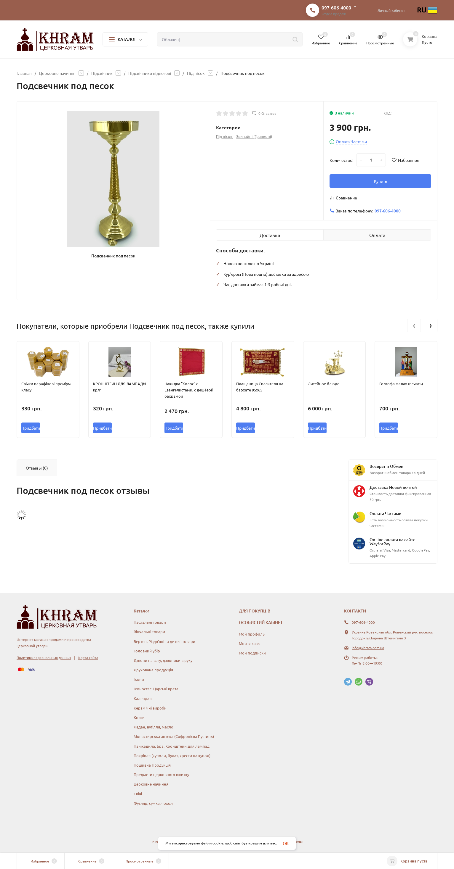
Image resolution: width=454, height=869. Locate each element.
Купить (380, 181)
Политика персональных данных (44, 657)
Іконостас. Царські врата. (156, 688)
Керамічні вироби (150, 707)
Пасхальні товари (150, 622)
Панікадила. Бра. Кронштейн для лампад (172, 746)
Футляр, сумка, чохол (153, 803)
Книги (139, 717)
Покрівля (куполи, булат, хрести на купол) (172, 755)
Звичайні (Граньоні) (254, 136)
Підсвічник (102, 73)
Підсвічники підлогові (149, 73)
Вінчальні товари (149, 631)
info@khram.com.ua (368, 647)
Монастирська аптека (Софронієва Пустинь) (174, 736)
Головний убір (147, 650)
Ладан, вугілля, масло (153, 726)
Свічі (138, 793)
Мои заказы (249, 643)
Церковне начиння (57, 73)
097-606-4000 (336, 7)
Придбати (30, 428)
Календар (143, 698)
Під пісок (196, 73)
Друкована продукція (153, 669)
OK (286, 843)
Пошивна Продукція (152, 765)
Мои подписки (252, 652)
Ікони (139, 679)
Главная (24, 73)
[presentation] (414, 325)
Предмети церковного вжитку (161, 774)
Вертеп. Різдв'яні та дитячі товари (164, 641)
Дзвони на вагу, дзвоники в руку (163, 660)
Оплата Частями (351, 141)
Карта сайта (88, 657)
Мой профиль (252, 633)
